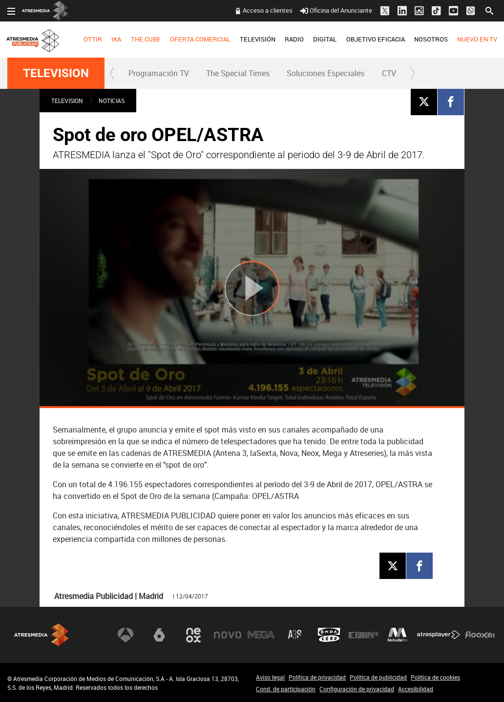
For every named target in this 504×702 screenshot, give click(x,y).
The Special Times (238, 73)
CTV (389, 73)
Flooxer (480, 635)
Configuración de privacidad (356, 689)
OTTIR (93, 39)
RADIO (294, 39)
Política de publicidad (378, 677)
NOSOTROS (431, 39)
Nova (227, 635)
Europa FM (363, 635)
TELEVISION (56, 73)
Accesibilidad (415, 689)
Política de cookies (435, 677)
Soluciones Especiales (325, 73)
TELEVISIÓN (257, 39)
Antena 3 (125, 635)
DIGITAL (324, 39)
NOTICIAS (112, 100)
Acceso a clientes (268, 10)
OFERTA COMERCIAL (200, 39)
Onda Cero (329, 635)
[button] (112, 73)
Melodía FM (397, 635)
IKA (116, 39)
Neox (193, 635)
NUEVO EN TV (477, 39)
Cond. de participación (285, 689)
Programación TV (158, 73)
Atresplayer (439, 635)
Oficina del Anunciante (336, 10)
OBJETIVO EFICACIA (375, 39)
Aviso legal (270, 677)
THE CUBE (146, 39)
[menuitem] (93, 39)
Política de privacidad (317, 677)
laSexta (159, 635)
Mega (261, 635)
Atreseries (295, 635)
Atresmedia (41, 635)
